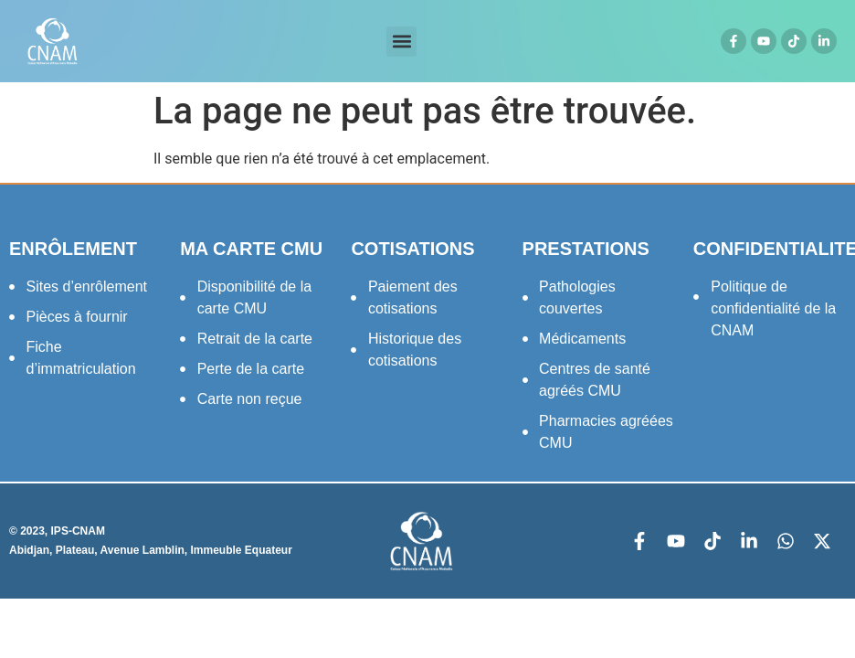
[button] (401, 42)
